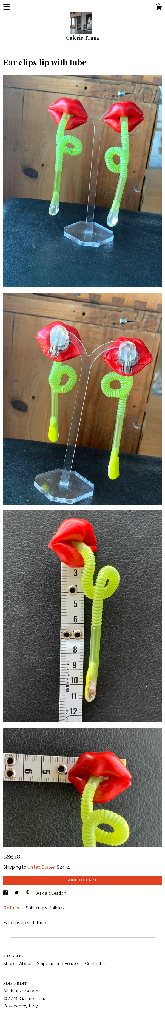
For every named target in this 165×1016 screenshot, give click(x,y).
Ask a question (51, 893)
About (26, 963)
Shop (9, 963)
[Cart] (159, 8)
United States (41, 867)
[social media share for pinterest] (28, 893)
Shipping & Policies (45, 907)
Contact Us (96, 963)
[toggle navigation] (6, 7)
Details (11, 907)
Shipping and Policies (59, 963)
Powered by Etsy (20, 1006)
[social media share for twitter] (17, 893)
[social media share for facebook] (6, 893)
